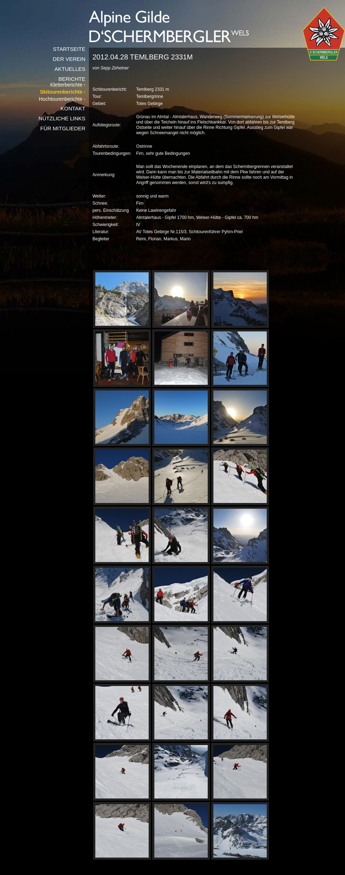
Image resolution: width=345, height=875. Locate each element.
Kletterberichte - (67, 85)
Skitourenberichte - (62, 92)
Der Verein (69, 59)
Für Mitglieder (62, 128)
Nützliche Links (61, 118)
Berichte (71, 79)
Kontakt (72, 108)
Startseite (69, 49)
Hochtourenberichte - (62, 99)
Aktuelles (69, 69)
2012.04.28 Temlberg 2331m (142, 57)
